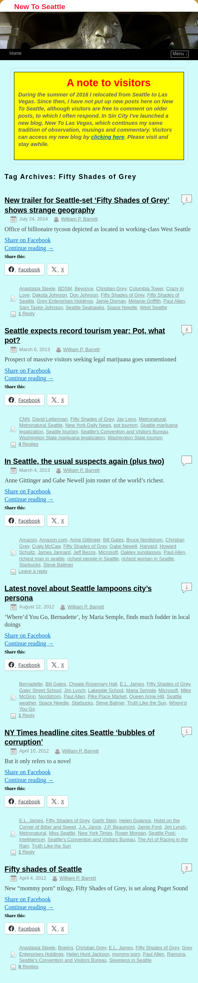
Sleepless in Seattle (130, 960)
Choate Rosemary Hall (93, 684)
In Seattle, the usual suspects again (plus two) (84, 461)
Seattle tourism (62, 431)
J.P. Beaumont (119, 827)
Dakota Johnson (49, 295)
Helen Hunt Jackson (88, 954)
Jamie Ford (150, 827)
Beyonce (83, 288)
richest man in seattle (42, 558)
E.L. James (132, 684)
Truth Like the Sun (146, 703)
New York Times (95, 833)
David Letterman (50, 419)
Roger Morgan (130, 833)
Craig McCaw (46, 546)
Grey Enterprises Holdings (65, 301)
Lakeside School (106, 690)
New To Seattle (39, 7)
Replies (29, 444)
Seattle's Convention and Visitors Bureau (124, 431)
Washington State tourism (135, 437)
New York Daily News (88, 425)
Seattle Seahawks (85, 307)
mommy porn (126, 954)
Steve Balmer (110, 703)
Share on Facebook (28, 240)
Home (15, 53)
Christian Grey (111, 288)
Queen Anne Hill (146, 696)
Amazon (28, 540)
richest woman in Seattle (148, 558)
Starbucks (30, 565)
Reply (27, 313)
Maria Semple (141, 690)
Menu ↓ (180, 53)
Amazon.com (53, 540)
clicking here (107, 137)
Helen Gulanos (135, 820)
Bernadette (31, 684)
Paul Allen (174, 301)
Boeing (65, 947)
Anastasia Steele (37, 288)
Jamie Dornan (110, 301)
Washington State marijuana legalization (62, 437)
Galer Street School (40, 690)
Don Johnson (84, 295)
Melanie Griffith (144, 301)
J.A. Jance (90, 827)
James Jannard (54, 552)
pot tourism (126, 425)
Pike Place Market (107, 696)
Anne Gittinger (85, 540)
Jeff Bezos (84, 552)
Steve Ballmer (58, 565)
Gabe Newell (123, 546)
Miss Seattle (62, 833)
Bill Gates (113, 540)
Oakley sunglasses (141, 552)
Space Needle (122, 307)
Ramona (176, 954)
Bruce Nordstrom (144, 540)
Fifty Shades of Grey (122, 295)
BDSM (65, 288)
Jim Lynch (74, 690)
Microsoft (108, 552)
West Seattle (153, 307)
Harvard (148, 546)
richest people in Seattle (93, 558)
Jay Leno (126, 419)
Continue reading (29, 248)
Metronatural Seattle (41, 425)
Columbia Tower (146, 288)
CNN (24, 419)
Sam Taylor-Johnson (41, 307)
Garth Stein (104, 820)
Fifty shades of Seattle (43, 869)
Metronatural (152, 419)
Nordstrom (50, 696)
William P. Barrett (79, 219)
